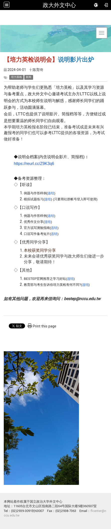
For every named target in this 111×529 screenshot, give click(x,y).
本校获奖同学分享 (40, 250)
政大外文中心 (59, 5)
